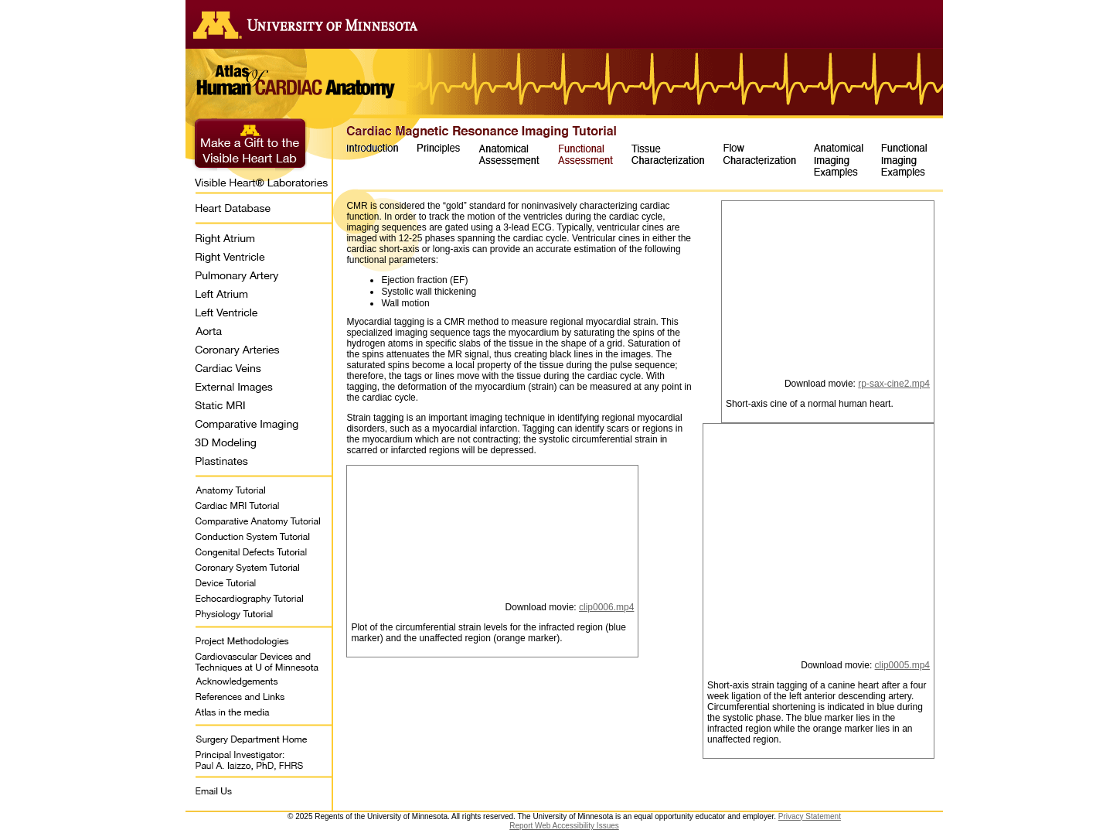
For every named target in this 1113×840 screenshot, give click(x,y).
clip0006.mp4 (606, 607)
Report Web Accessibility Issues (564, 825)
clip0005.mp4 (902, 665)
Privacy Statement (809, 816)
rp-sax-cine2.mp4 (894, 383)
